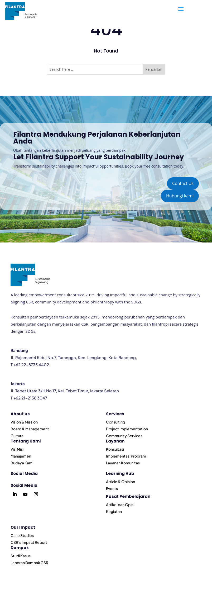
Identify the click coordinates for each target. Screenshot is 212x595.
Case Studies (22, 535)
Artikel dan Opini (120, 504)
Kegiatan (114, 511)
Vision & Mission (24, 422)
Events (112, 488)
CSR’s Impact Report (29, 542)
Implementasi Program (126, 456)
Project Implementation (127, 428)
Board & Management (30, 428)
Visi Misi (17, 449)
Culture (17, 435)
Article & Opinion (120, 481)
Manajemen (21, 456)
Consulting (115, 422)
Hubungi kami (180, 196)
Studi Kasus (21, 555)
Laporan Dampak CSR (29, 562)
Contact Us (183, 183)
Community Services (124, 435)
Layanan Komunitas (123, 462)
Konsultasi (115, 449)
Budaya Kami (22, 462)
